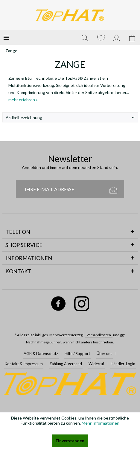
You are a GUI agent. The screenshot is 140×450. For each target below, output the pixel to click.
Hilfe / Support (77, 353)
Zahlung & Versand (65, 363)
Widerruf (96, 363)
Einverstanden (70, 440)
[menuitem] (6, 37)
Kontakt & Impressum (24, 363)
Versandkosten (98, 335)
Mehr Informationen (100, 423)
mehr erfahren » (23, 99)
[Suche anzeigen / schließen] (84, 37)
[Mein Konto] (116, 37)
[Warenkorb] (132, 37)
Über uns (104, 353)
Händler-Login (123, 363)
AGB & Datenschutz (41, 353)
